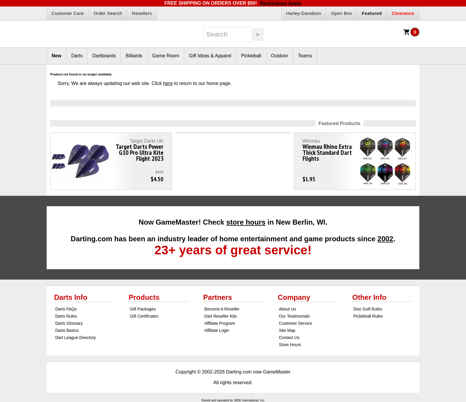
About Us (287, 309)
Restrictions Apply (281, 3)
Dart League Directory (75, 337)
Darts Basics (67, 330)
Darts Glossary (69, 323)
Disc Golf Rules (367, 309)
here (168, 83)
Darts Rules (66, 316)
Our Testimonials (294, 316)
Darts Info (70, 297)
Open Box (341, 13)
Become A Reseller (222, 309)
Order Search (108, 13)
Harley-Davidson (303, 13)
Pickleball (251, 55)
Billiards (134, 55)
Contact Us (289, 337)
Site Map (287, 330)
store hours (245, 222)
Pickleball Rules (368, 316)
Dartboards (104, 55)
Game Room (165, 55)
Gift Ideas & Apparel (210, 55)
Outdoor (279, 55)
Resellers (142, 13)
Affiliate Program (219, 323)
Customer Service (295, 323)
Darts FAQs (66, 309)
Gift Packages (143, 309)
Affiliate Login (216, 330)
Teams (305, 55)
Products (144, 297)
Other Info (369, 297)
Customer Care (68, 13)
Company (294, 297)
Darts (77, 55)
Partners (217, 297)
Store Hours (290, 344)
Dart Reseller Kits (220, 316)
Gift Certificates (144, 316)
